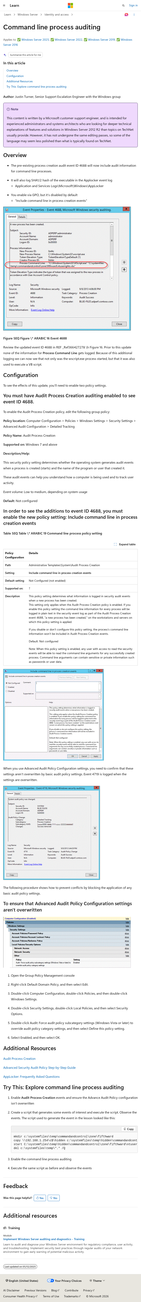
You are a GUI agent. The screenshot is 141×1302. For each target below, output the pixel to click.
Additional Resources (20, 81)
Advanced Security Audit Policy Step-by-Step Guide (39, 1067)
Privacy (87, 1290)
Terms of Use (51, 1296)
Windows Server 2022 (68, 39)
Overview (12, 70)
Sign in (133, 5)
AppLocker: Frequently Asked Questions (31, 1076)
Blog (54, 1290)
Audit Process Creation (19, 1058)
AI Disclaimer (11, 1290)
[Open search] (123, 5)
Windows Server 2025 (35, 39)
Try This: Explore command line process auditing (36, 86)
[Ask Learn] (127, 14)
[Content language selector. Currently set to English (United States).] (22, 1280)
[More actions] (134, 14)
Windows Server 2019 (101, 39)
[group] (74, 1142)
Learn (7, 14)
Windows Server (28, 14)
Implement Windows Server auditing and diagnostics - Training (43, 1239)
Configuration (15, 76)
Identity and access (57, 14)
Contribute (71, 1290)
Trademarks (71, 1296)
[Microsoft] (70, 5)
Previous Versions (35, 1290)
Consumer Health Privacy (19, 1296)
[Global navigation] (4, 5)
